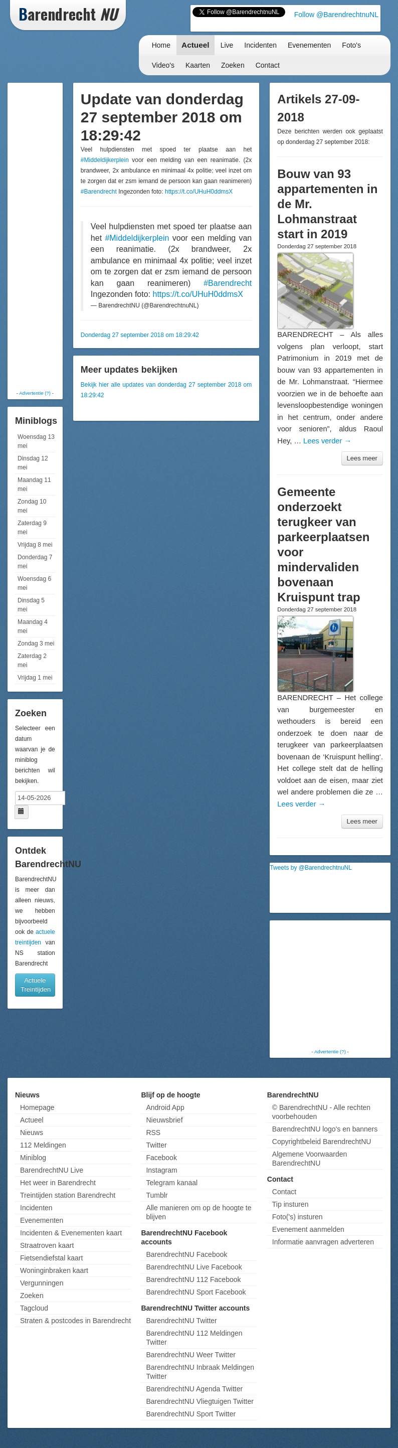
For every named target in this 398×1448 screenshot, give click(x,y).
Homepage (37, 1107)
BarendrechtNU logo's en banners (324, 1129)
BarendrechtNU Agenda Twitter (194, 1389)
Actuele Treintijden (36, 985)
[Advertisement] (50, 235)
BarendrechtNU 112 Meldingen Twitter (194, 1337)
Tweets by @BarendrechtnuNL (311, 867)
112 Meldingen (43, 1145)
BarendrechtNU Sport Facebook (196, 1292)
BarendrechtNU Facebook (186, 1254)
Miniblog (33, 1158)
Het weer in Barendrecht (58, 1183)
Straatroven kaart (47, 1245)
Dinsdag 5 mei (31, 605)
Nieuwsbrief (164, 1120)
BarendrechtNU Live (51, 1170)
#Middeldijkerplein (105, 160)
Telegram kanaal (171, 1183)
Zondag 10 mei (32, 506)
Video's (163, 65)
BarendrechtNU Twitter (181, 1321)
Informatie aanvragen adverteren (323, 1242)
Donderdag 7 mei (35, 562)
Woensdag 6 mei (34, 583)
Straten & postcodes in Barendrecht (75, 1321)
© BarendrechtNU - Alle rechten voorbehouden (321, 1111)
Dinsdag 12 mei (33, 463)
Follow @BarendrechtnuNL (336, 15)
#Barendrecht (99, 191)
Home (161, 45)
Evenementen (309, 45)
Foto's (351, 45)
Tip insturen (290, 1204)
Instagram (161, 1170)
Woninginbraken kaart (54, 1270)
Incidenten (260, 45)
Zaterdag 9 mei (32, 528)
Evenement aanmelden (308, 1229)
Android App (165, 1107)
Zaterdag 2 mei (32, 661)
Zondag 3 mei (36, 643)
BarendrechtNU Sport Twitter (191, 1414)
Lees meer (362, 458)
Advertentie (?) (35, 393)
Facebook (161, 1158)
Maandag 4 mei (33, 626)
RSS (153, 1133)
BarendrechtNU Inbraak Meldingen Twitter (200, 1371)
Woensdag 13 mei (36, 441)
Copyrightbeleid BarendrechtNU (321, 1142)
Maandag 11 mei (34, 484)
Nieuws (31, 1133)
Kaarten (197, 65)
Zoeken (233, 65)
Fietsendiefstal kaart (51, 1258)
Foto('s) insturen (297, 1217)
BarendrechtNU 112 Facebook (193, 1279)
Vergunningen (41, 1283)
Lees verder (327, 441)
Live (227, 45)
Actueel (195, 45)
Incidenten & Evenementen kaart (71, 1233)
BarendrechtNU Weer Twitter (190, 1355)
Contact (268, 65)
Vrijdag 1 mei (35, 677)
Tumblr (156, 1195)
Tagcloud (34, 1308)
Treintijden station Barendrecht (67, 1195)
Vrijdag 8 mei (35, 544)
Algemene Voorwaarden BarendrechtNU (309, 1158)
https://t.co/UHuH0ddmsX (199, 191)
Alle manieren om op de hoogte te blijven (198, 1212)
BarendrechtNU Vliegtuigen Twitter (200, 1401)
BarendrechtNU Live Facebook (194, 1267)
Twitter (156, 1145)
